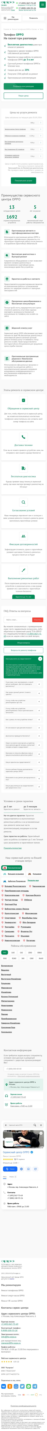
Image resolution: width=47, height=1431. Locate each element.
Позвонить (33, 18)
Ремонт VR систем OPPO (12, 1301)
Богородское (7, 966)
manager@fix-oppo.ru (11, 1343)
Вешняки (5, 970)
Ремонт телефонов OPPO (12, 1290)
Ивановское (6, 988)
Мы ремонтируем (11, 18)
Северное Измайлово (10, 1023)
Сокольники (6, 1032)
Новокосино (6, 1010)
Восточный (6, 974)
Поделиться (3, 1386)
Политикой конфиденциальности (29, 1076)
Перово (4, 1014)
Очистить (37, 620)
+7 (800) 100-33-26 (27, 8)
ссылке (12, 1279)
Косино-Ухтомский (9, 996)
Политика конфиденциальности (23, 1406)
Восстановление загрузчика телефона (14, 142)
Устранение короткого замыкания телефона (12, 156)
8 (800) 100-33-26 (9, 1330)
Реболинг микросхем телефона (15, 136)
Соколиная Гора (8, 1027)
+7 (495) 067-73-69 (27, 3)
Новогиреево (7, 1005)
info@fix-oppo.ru (8, 1336)
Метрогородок (7, 1001)
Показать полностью (13, 848)
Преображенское (8, 1018)
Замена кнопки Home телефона (15, 129)
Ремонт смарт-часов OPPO (12, 1295)
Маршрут (10, 1169)
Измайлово (6, 992)
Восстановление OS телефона (14, 149)
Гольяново (5, 983)
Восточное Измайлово (11, 979)
